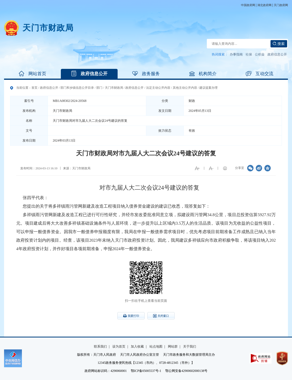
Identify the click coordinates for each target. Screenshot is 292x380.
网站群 (173, 346)
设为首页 (118, 346)
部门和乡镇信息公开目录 (77, 87)
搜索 (279, 44)
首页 (34, 87)
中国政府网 (248, 5)
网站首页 (32, 74)
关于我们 (189, 346)
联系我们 (100, 346)
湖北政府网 (264, 5)
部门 (99, 87)
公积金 (260, 54)
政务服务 (146, 74)
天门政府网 (281, 5)
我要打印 (131, 315)
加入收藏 (137, 346)
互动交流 (259, 74)
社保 (249, 54)
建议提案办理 (208, 87)
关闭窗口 (161, 316)
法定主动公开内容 (158, 87)
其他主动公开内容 (185, 87)
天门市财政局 (48, 27)
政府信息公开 (277, 54)
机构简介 (203, 74)
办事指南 (236, 54)
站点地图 (155, 346)
